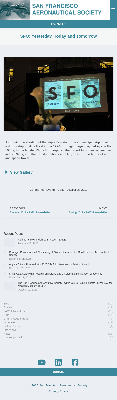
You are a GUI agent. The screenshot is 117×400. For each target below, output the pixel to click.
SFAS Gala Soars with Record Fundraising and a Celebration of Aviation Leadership (55, 273)
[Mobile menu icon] (113, 9)
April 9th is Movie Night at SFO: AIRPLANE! (42, 239)
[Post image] (9, 242)
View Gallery (18, 172)
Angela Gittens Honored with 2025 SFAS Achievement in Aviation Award (49, 264)
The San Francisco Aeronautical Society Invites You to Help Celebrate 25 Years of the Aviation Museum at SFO (65, 284)
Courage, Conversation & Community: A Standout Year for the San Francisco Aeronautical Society (59, 253)
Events (51, 189)
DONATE (58, 24)
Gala (61, 189)
